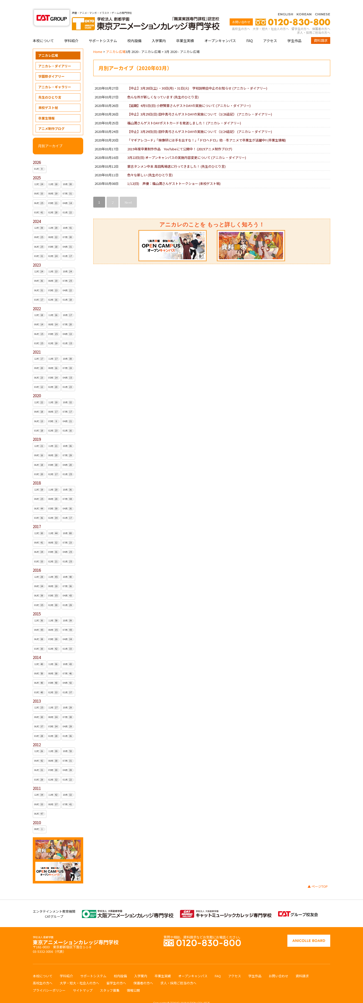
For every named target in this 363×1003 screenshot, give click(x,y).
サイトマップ (83, 980)
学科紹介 (71, 30)
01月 (40, 159)
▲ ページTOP (318, 876)
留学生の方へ (300, 19)
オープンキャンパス (220, 30)
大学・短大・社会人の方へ (271, 19)
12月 (40, 174)
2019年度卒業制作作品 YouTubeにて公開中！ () (179, 139)
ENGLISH (285, 4)
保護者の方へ (321, 19)
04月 (68, 193)
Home (97, 41)
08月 (54, 184)
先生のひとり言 (49, 87)
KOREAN (304, 4)
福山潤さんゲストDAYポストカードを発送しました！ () (184, 113)
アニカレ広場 (48, 45)
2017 (37, 516)
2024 (37, 211)
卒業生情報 (46, 108)
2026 (37, 152)
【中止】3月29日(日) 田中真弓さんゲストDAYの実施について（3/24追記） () (199, 121)
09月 (40, 184)
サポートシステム (103, 30)
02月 (54, 202)
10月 (68, 174)
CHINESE (322, 4)
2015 (37, 604)
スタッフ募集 (109, 980)
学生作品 (294, 30)
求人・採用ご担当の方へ (313, 22)
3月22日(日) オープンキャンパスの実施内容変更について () (186, 147)
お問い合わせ (241, 12)
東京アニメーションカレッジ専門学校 (75, 931)
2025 (37, 167)
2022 (37, 298)
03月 (40, 202)
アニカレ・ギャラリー (54, 77)
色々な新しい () (150, 165)
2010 (37, 812)
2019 (37, 429)
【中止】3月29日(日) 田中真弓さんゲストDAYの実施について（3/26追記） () (199, 104)
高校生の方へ (241, 19)
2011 (37, 778)
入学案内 (159, 30)
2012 (37, 734)
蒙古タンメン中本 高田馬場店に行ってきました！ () (176, 156)
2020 (37, 385)
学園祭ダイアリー (51, 66)
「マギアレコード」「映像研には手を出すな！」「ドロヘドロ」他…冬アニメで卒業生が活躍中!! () (206, 130)
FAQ (249, 30)
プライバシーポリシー (49, 980)
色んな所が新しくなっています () (163, 87)
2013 (37, 691)
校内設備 (134, 30)
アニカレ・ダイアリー (54, 56)
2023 (37, 255)
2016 (37, 560)
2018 (37, 473)
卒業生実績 (185, 30)
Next (128, 192)
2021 (37, 342)
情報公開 (133, 980)
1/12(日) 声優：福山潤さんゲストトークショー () (174, 173)
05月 (54, 193)
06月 (40, 193)
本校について (43, 30)
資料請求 (321, 30)
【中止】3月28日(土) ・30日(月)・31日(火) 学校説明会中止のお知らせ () (197, 78)
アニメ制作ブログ (51, 118)
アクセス (270, 30)
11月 (54, 174)
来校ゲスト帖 (48, 97)
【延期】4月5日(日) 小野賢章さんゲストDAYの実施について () (189, 95)
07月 (68, 184)
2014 (37, 647)
